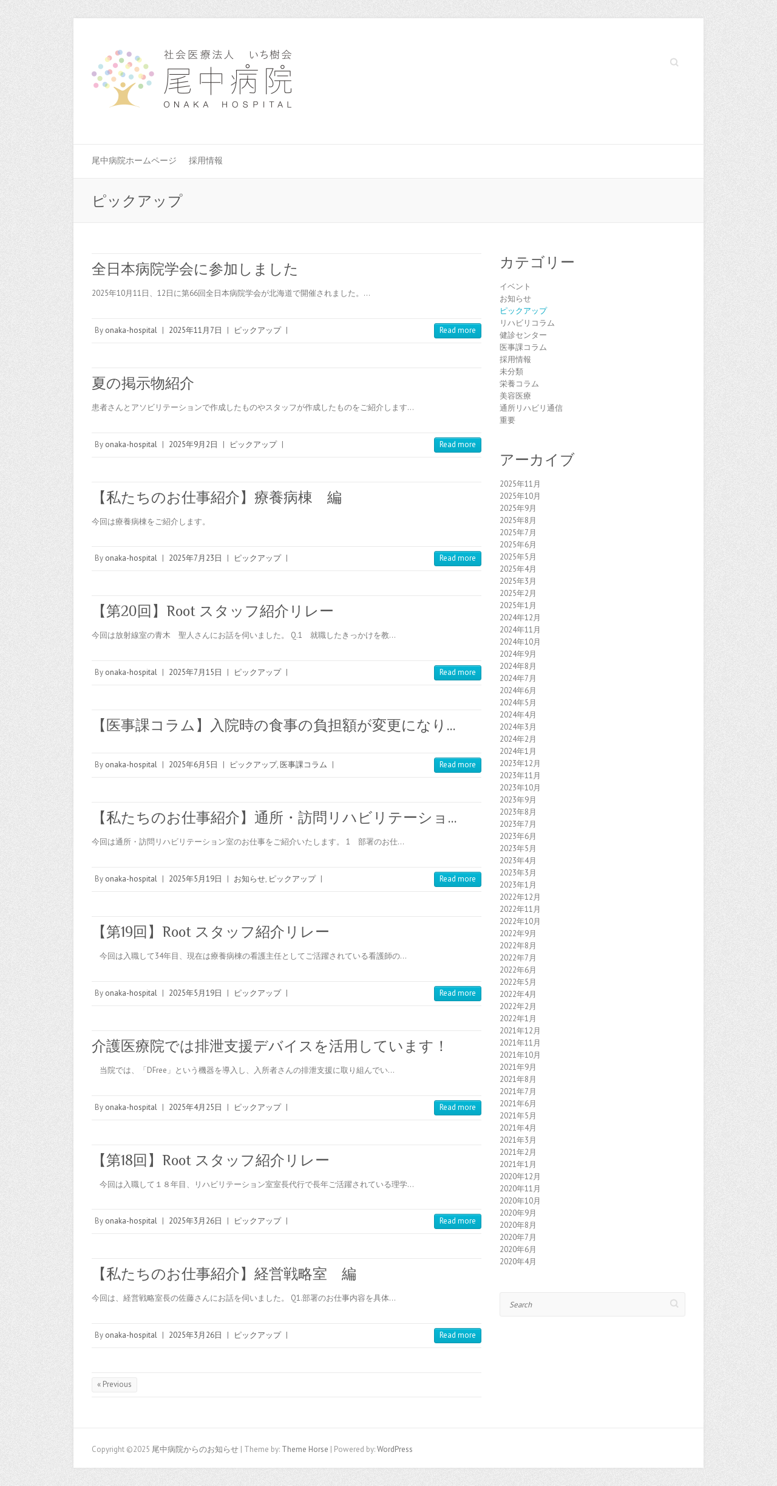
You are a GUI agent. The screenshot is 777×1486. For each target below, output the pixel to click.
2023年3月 (518, 873)
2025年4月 (518, 569)
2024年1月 (518, 751)
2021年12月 (520, 1030)
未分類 (511, 371)
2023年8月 (518, 812)
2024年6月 (518, 690)
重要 (507, 420)
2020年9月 (518, 1213)
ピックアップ (257, 330)
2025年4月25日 (195, 1107)
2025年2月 (518, 593)
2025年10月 (520, 496)
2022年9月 (518, 933)
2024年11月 (520, 630)
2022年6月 (518, 970)
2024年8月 (518, 666)
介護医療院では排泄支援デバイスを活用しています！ (270, 1046)
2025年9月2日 (193, 444)
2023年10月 (520, 787)
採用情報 (206, 160)
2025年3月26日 (195, 1221)
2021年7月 (518, 1091)
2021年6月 (518, 1103)
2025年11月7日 (195, 330)
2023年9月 (518, 800)
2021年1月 (518, 1164)
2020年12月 (520, 1176)
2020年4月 (518, 1261)
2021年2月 (518, 1152)
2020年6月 (518, 1249)
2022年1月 (518, 1018)
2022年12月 (520, 897)
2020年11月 (520, 1188)
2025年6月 (518, 544)
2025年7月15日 (195, 672)
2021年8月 (518, 1079)
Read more (457, 330)
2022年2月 (518, 1006)
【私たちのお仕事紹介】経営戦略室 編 (224, 1273)
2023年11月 (520, 775)
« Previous (114, 1384)
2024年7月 (518, 678)
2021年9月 (518, 1067)
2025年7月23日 (195, 558)
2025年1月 (518, 605)
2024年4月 (518, 715)
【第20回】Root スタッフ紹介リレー (213, 611)
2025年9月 (518, 508)
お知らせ (249, 879)
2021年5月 (518, 1116)
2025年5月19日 (195, 879)
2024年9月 (518, 654)
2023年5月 (518, 848)
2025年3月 (518, 581)
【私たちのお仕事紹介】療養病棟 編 (217, 497)
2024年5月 (518, 702)
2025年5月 (518, 557)
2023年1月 (518, 885)
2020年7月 (518, 1237)
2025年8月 (518, 520)
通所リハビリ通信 (531, 408)
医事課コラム (303, 764)
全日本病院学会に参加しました (195, 269)
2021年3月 (518, 1140)
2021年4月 (518, 1128)
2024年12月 (520, 617)
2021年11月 (520, 1043)
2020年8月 (518, 1225)
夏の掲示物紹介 (143, 383)
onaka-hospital (131, 330)
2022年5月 (518, 982)
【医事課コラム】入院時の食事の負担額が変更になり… (274, 725)
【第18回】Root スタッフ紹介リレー (211, 1160)
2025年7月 (518, 532)
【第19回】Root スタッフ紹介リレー (211, 931)
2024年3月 (518, 727)
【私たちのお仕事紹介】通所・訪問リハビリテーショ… (274, 817)
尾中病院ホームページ (134, 160)
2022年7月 (518, 958)
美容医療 (515, 396)
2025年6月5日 (193, 764)
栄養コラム (519, 383)
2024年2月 (518, 739)
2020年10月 (520, 1201)
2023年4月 (518, 860)
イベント (515, 286)
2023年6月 (518, 836)
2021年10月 (520, 1055)
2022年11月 (520, 909)
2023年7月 (518, 824)
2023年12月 (520, 763)
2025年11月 (520, 484)
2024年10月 (520, 642)
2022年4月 (518, 994)
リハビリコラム (527, 323)
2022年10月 (520, 921)
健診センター (523, 335)
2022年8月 (518, 945)
